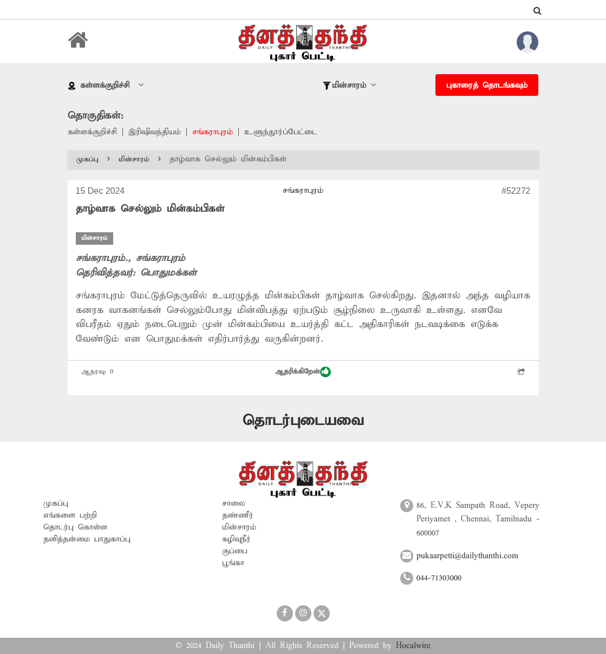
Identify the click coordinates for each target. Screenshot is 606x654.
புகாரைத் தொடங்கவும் (486, 85)
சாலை (233, 503)
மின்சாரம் (140, 159)
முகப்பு (93, 159)
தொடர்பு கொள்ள (75, 527)
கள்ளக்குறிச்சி (92, 132)
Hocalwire (413, 646)
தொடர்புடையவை (303, 420)
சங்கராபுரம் (212, 132)
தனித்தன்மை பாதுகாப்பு (87, 539)
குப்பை (234, 551)
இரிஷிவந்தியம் (154, 132)
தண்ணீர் (237, 515)
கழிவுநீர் (236, 539)
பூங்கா (233, 563)
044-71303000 (438, 578)
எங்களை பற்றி (70, 515)
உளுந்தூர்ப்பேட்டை (280, 132)
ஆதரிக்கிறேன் (303, 372)
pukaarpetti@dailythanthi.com (467, 556)
